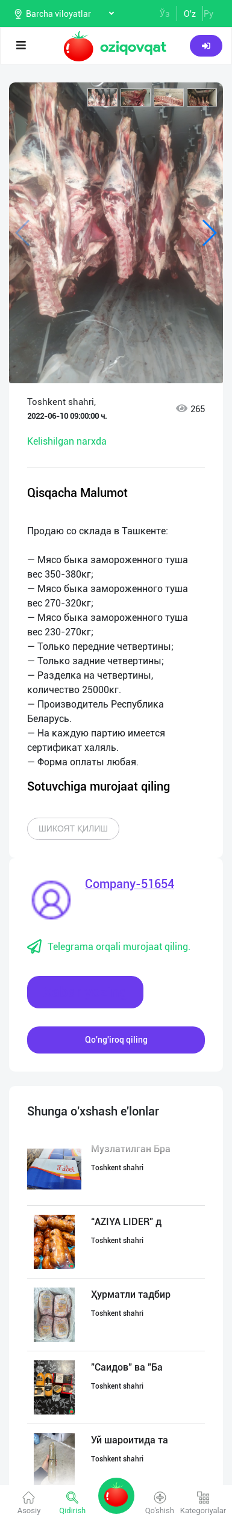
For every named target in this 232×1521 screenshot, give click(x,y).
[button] (102, 97)
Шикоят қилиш (73, 828)
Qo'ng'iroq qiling (116, 1039)
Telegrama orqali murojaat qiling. (108, 947)
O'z (190, 14)
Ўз (165, 14)
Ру (208, 14)
